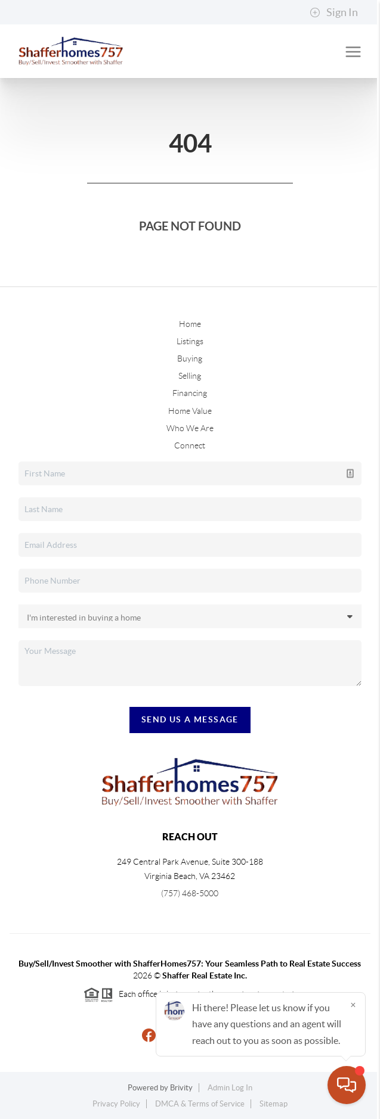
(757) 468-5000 (189, 893)
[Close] (353, 1004)
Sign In (334, 12)
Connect (189, 445)
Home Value (190, 411)
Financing (189, 393)
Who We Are (190, 428)
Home (190, 324)
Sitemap (273, 1103)
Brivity (181, 1087)
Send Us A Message (190, 719)
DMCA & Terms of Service (200, 1103)
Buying (189, 358)
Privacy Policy (116, 1103)
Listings (190, 341)
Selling (189, 376)
